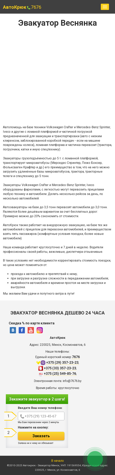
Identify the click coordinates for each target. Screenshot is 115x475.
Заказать (41, 436)
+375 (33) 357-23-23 (60, 368)
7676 (33, 7)
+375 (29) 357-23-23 (62, 362)
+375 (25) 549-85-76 (60, 373)
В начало (57, 461)
